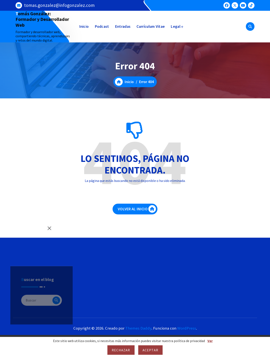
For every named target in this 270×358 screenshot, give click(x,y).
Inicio (84, 26)
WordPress (186, 328)
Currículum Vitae (151, 26)
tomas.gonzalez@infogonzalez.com (59, 5)
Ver (210, 341)
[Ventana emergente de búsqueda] (250, 26)
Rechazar (121, 350)
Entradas (122, 26)
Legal (176, 26)
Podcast (102, 26)
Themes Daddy (138, 328)
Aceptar (150, 350)
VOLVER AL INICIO (137, 209)
